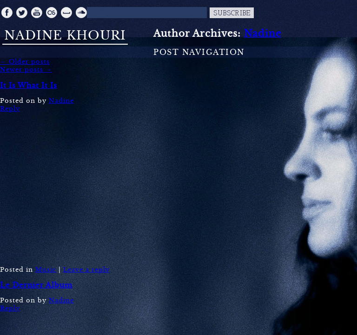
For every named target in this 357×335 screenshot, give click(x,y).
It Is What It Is (28, 85)
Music (45, 270)
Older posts (25, 62)
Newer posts (26, 70)
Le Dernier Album (36, 285)
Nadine (262, 33)
